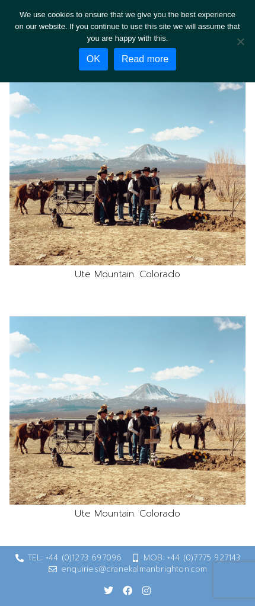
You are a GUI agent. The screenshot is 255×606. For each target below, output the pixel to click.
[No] (240, 41)
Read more (145, 59)
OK (93, 59)
